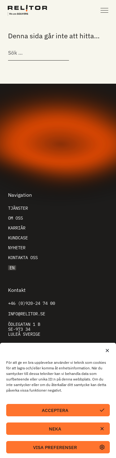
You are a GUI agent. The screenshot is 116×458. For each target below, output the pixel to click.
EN (12, 267)
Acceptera (55, 410)
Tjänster (18, 208)
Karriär (16, 228)
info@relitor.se (26, 313)
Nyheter (16, 248)
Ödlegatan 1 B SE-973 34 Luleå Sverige (24, 329)
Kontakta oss (23, 257)
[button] (107, 350)
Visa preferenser (55, 447)
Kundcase (18, 238)
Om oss (15, 218)
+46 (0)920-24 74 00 (31, 303)
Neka (55, 429)
